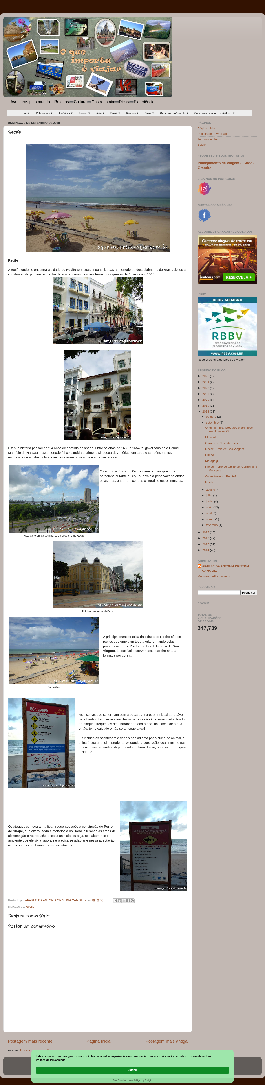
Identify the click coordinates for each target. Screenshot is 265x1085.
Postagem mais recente (30, 1041)
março (210, 519)
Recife (30, 906)
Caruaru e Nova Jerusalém (223, 443)
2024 (206, 382)
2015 (206, 544)
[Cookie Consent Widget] (132, 1070)
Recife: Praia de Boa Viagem (224, 449)
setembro (212, 422)
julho (209, 495)
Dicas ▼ (149, 113)
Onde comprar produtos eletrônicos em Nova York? (229, 429)
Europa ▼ (85, 113)
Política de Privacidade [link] (61, 1069)
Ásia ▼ (100, 113)
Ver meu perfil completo (214, 576)
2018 (206, 411)
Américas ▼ (66, 113)
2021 (206, 393)
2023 (206, 388)
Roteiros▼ (132, 113)
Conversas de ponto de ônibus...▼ (214, 113)
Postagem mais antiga (167, 1041)
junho (210, 501)
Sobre (202, 144)
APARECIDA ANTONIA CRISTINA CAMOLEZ (225, 568)
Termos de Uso (208, 139)
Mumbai (210, 437)
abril (209, 513)
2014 (206, 550)
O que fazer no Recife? (220, 476)
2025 (206, 376)
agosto (211, 489)
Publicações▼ (44, 113)
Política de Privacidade (213, 133)
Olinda (209, 455)
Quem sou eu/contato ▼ (174, 113)
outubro (211, 416)
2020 (206, 399)
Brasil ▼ (115, 113)
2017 (206, 532)
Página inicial (98, 1041)
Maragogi (211, 461)
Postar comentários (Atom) (38, 1050)
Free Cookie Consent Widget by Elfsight (132, 1080)
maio (209, 507)
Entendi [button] (220, 1067)
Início (27, 113)
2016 (206, 538)
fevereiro (212, 525)
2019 (206, 405)
